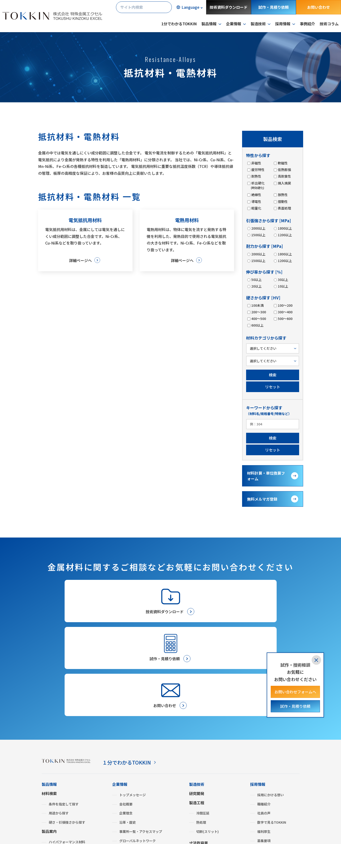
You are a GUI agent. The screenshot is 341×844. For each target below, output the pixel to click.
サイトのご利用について (105, 831)
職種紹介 (263, 715)
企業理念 (126, 724)
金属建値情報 (261, 779)
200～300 (258, 312)
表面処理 (284, 208)
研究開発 (196, 705)
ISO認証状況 (128, 770)
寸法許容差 (198, 754)
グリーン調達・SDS (134, 779)
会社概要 (126, 715)
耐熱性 (256, 176)
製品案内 (49, 743)
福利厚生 (263, 743)
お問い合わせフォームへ (295, 692)
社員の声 (263, 724)
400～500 (258, 318)
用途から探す (59, 724)
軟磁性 (282, 163)
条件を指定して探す (64, 715)
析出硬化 (258, 185)
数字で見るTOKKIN (271, 733)
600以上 (257, 325)
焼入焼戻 (284, 183)
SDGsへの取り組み (133, 761)
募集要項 (263, 752)
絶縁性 (256, 194)
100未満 (257, 305)
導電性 (256, 201)
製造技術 (196, 696)
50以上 (256, 279)
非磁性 (256, 163)
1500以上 (258, 235)
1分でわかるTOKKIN (179, 23)
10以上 (282, 286)
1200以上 (284, 235)
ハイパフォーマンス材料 (67, 753)
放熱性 (282, 194)
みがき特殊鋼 (59, 771)
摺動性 (282, 201)
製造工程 (196, 714)
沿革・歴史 (127, 733)
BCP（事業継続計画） (135, 789)
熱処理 (201, 733)
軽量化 (256, 208)
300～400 (284, 312)
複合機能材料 (59, 780)
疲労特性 (258, 169)
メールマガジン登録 (206, 804)
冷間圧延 (202, 724)
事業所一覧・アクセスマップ (140, 743)
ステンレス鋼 (59, 762)
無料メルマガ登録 (262, 499)
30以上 (282, 279)
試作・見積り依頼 (273, 7)
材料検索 (49, 705)
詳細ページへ (80, 261)
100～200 (284, 305)
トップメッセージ (132, 706)
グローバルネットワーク (137, 752)
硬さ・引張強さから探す (67, 733)
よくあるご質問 (125, 797)
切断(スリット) (207, 743)
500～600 (284, 318)
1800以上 (284, 228)
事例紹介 (307, 23)
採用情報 (257, 696)
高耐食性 (284, 176)
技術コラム (329, 23)
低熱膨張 (284, 169)
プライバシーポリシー (61, 831)
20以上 (256, 286)
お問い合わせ (318, 7)
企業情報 (119, 696)
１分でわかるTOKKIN (129, 673)
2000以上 (258, 228)
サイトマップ (143, 831)
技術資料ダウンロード (229, 7)
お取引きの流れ (202, 780)
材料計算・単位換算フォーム (266, 475)
